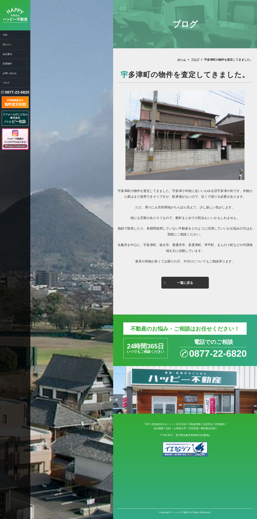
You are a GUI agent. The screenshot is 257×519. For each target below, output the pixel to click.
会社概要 (159, 428)
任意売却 (208, 424)
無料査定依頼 (208, 428)
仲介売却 (181, 424)
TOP (5, 35)
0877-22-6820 (17, 92)
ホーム (181, 59)
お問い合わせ (10, 73)
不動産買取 (194, 424)
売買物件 (7, 63)
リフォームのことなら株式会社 (15, 118)
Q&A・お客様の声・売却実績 (182, 428)
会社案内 (7, 54)
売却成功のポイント (163, 424)
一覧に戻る (185, 283)
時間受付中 (15, 102)
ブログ (6, 82)
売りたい (7, 44)
